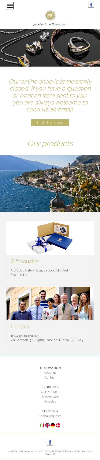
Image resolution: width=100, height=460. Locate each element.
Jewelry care (50, 397)
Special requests (50, 416)
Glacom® (50, 454)
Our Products (50, 392)
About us (50, 372)
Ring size (50, 401)
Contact (50, 377)
